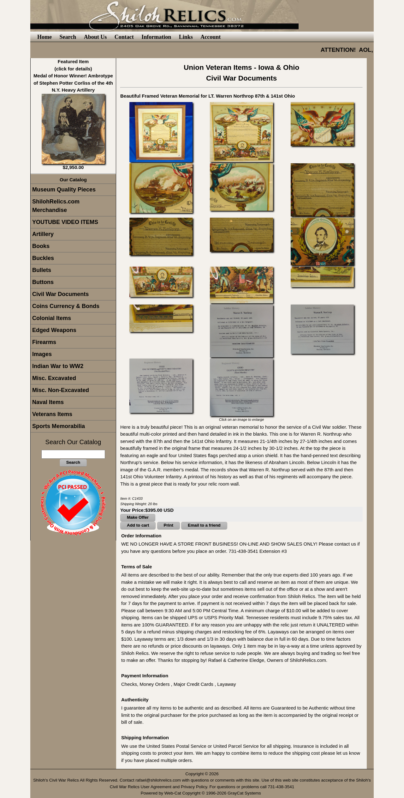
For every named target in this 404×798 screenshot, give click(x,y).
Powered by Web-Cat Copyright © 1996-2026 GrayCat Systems (202, 793)
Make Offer (138, 517)
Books (41, 246)
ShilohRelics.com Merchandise (56, 205)
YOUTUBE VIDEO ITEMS (65, 222)
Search (67, 37)
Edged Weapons (54, 330)
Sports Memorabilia (58, 426)
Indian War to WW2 (57, 366)
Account (210, 37)
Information (156, 37)
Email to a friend (204, 525)
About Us (95, 37)
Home (44, 37)
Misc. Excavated (54, 378)
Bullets (41, 270)
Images (42, 354)
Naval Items (48, 402)
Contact (124, 37)
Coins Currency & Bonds (65, 306)
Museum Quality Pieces (64, 189)
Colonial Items (51, 318)
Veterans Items (52, 414)
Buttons (43, 282)
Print (168, 525)
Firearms (44, 342)
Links (186, 37)
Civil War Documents (60, 294)
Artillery (43, 234)
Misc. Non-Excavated (60, 390)
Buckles (43, 258)
